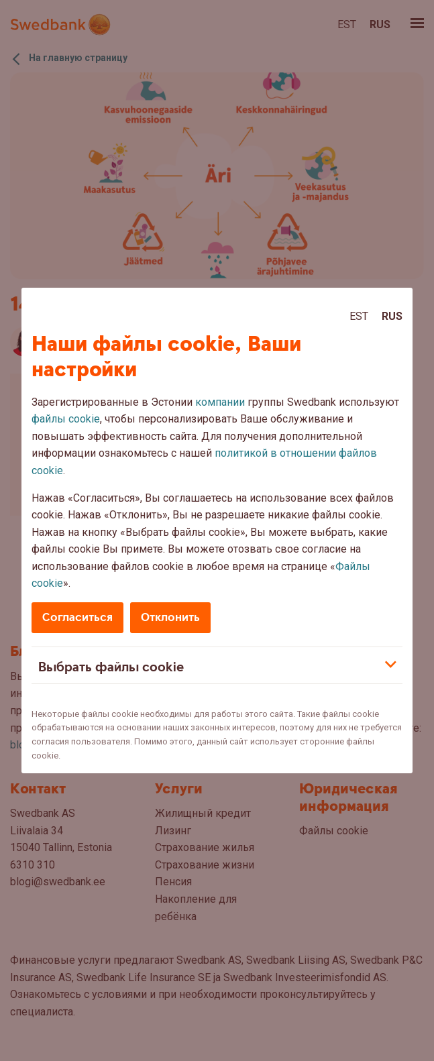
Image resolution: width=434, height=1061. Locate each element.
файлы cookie (66, 418)
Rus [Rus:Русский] (392, 316)
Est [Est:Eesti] (358, 316)
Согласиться (77, 617)
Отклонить (170, 617)
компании (220, 402)
